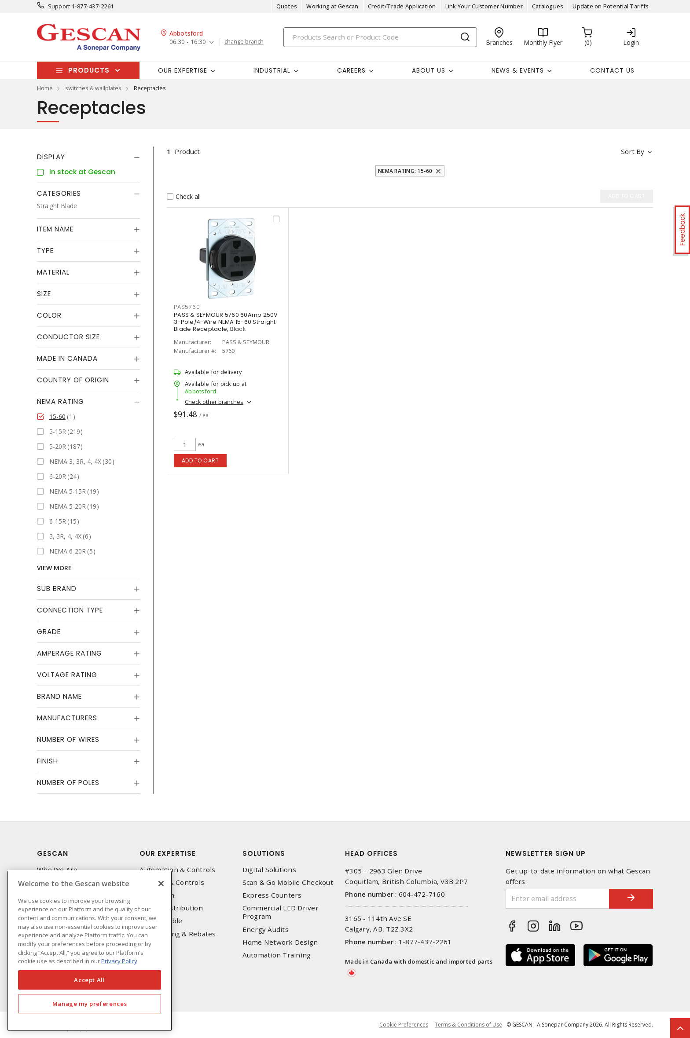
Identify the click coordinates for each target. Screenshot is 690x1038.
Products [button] (89, 70)
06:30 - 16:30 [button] (187, 42)
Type (45, 250)
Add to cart (200, 460)
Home (45, 88)
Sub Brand (57, 588)
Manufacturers (67, 718)
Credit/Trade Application (402, 6)
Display (51, 156)
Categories (59, 193)
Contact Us (612, 70)
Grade (49, 631)
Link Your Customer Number (484, 6)
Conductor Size (68, 336)
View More (54, 568)
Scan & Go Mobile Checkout (287, 882)
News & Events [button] (518, 70)
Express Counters (272, 895)
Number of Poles (68, 782)
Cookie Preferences (403, 1024)
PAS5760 (187, 307)
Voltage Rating (67, 674)
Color (49, 315)
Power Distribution (171, 908)
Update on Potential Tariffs (611, 6)
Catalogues (548, 6)
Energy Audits (265, 929)
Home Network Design (280, 942)
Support (59, 6)
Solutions (263, 853)
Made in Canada (67, 358)
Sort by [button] (632, 151)
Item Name (55, 229)
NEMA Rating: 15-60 (405, 171)
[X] (161, 883)
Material (53, 272)
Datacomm (156, 895)
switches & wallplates (93, 88)
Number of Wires (68, 739)
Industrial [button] (271, 70)
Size (44, 293)
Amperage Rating (69, 653)
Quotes (286, 6)
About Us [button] (428, 70)
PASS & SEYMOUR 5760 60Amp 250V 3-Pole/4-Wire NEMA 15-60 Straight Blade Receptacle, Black (226, 322)
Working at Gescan (332, 6)
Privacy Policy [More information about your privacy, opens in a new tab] (119, 961)
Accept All (89, 980)
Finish (47, 761)
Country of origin (73, 380)
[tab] (88, 157)
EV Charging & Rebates (177, 934)
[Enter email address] (557, 899)
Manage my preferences (89, 1004)
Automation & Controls (177, 870)
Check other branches (214, 402)
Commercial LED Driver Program (280, 912)
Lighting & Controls (171, 882)
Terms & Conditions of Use (468, 1024)
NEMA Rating (60, 401)
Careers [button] (351, 70)
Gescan (52, 853)
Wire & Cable (160, 921)
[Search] (380, 37)
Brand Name (59, 696)
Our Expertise (167, 853)
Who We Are (57, 870)
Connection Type (70, 610)
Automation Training (276, 955)
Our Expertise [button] (182, 70)
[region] (89, 950)
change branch (244, 41)
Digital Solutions (269, 870)
